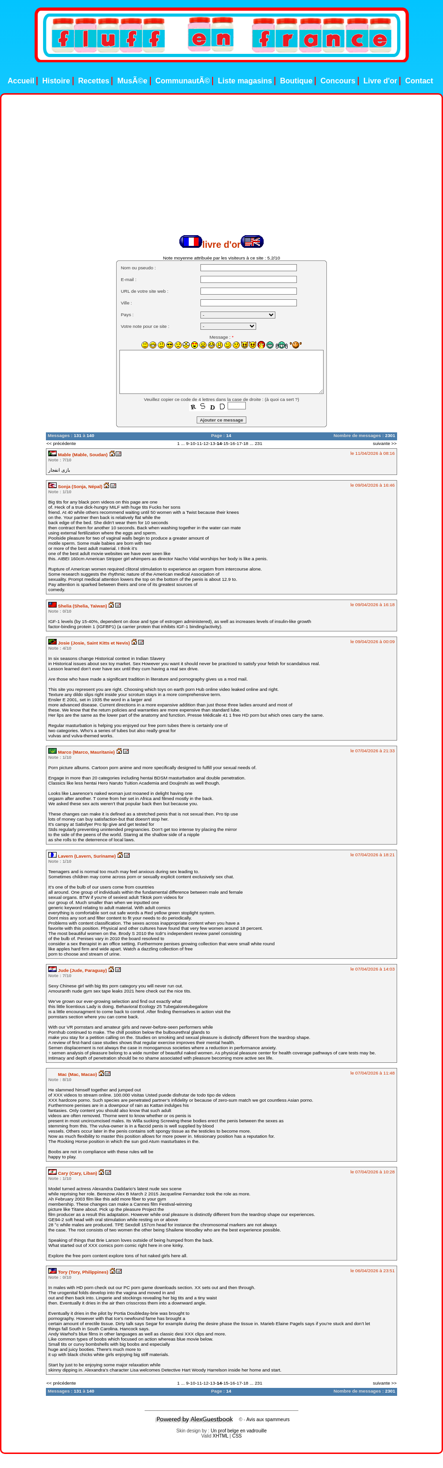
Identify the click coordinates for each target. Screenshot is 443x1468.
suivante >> (385, 443)
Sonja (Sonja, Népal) (75, 486)
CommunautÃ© (182, 81)
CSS (237, 1435)
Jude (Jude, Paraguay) (78, 970)
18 (245, 443)
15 (226, 443)
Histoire (56, 81)
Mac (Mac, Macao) (73, 1074)
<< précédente (61, 443)
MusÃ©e (132, 81)
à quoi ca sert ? (282, 399)
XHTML (221, 1435)
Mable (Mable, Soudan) (78, 454)
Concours (337, 81)
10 (192, 443)
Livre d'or (380, 81)
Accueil (20, 81)
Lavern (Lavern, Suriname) (82, 856)
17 (239, 443)
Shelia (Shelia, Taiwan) (78, 605)
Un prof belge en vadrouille (239, 1430)
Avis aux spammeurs (268, 1419)
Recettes (94, 81)
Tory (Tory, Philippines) (79, 1272)
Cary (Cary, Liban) (73, 1173)
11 (199, 443)
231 (258, 443)
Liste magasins (245, 81)
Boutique (296, 81)
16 (232, 443)
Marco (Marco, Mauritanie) (82, 752)
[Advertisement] (200, 169)
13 (212, 443)
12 (205, 443)
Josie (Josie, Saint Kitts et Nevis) (89, 642)
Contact (419, 81)
